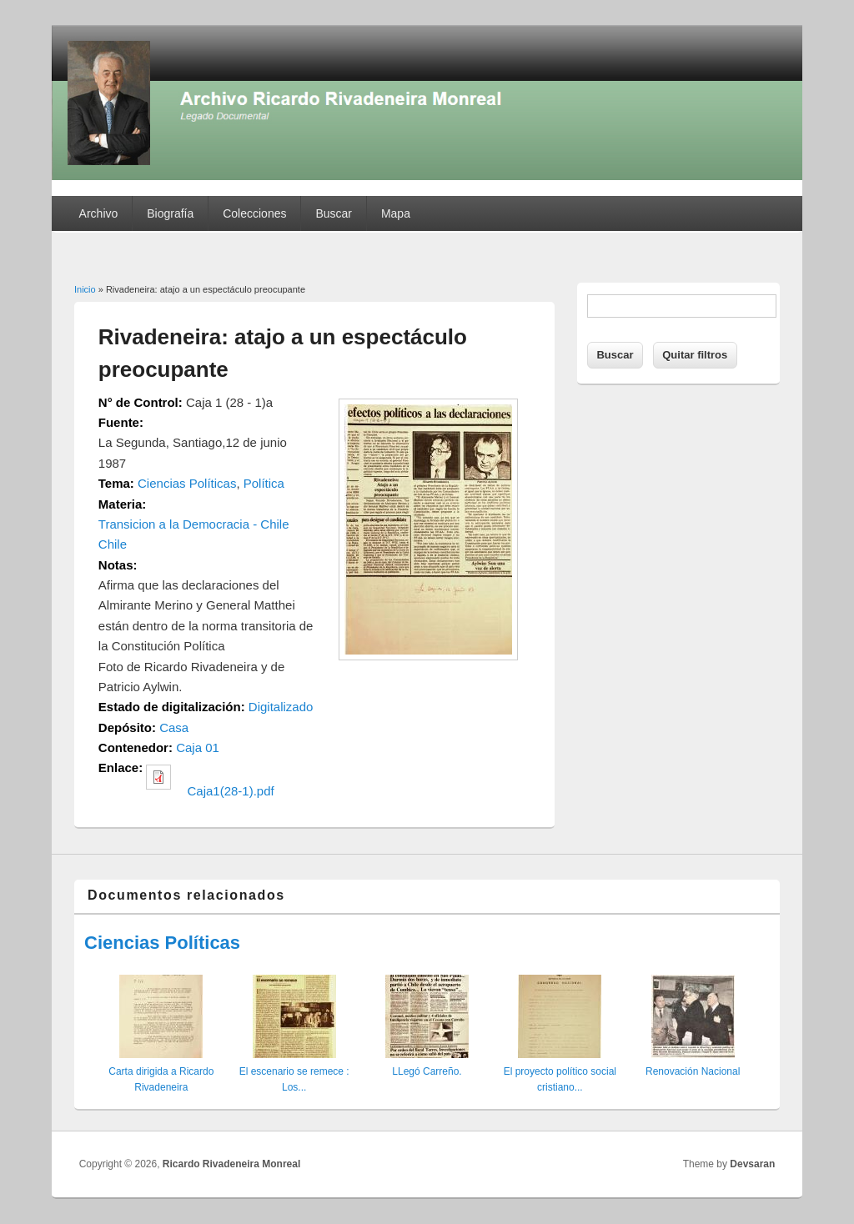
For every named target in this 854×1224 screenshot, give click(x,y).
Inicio (85, 289)
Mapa (395, 213)
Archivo (98, 213)
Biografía (170, 213)
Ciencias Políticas (187, 483)
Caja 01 (197, 747)
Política (264, 483)
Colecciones (254, 213)
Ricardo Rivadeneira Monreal (231, 1164)
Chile (112, 544)
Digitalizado (281, 707)
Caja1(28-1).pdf (231, 791)
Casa (173, 727)
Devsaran (752, 1164)
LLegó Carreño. (426, 1071)
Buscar (333, 213)
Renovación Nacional (693, 1071)
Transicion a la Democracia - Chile (193, 524)
